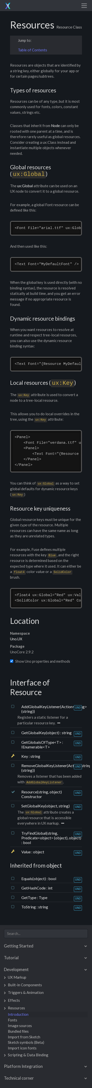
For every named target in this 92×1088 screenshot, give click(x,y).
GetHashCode (33, 888)
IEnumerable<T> (35, 746)
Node (55, 125)
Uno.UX (16, 639)
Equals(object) (34, 878)
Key (25, 756)
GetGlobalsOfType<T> (41, 742)
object (38, 851)
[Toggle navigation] (84, 5)
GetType (29, 897)
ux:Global (25, 186)
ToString (29, 906)
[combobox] (46, 933)
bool (27, 842)
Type (43, 897)
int (50, 888)
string (67, 732)
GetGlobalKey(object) (40, 732)
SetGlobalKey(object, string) (45, 805)
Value (26, 851)
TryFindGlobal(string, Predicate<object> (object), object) (51, 835)
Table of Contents (32, 50)
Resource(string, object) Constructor (41, 794)
